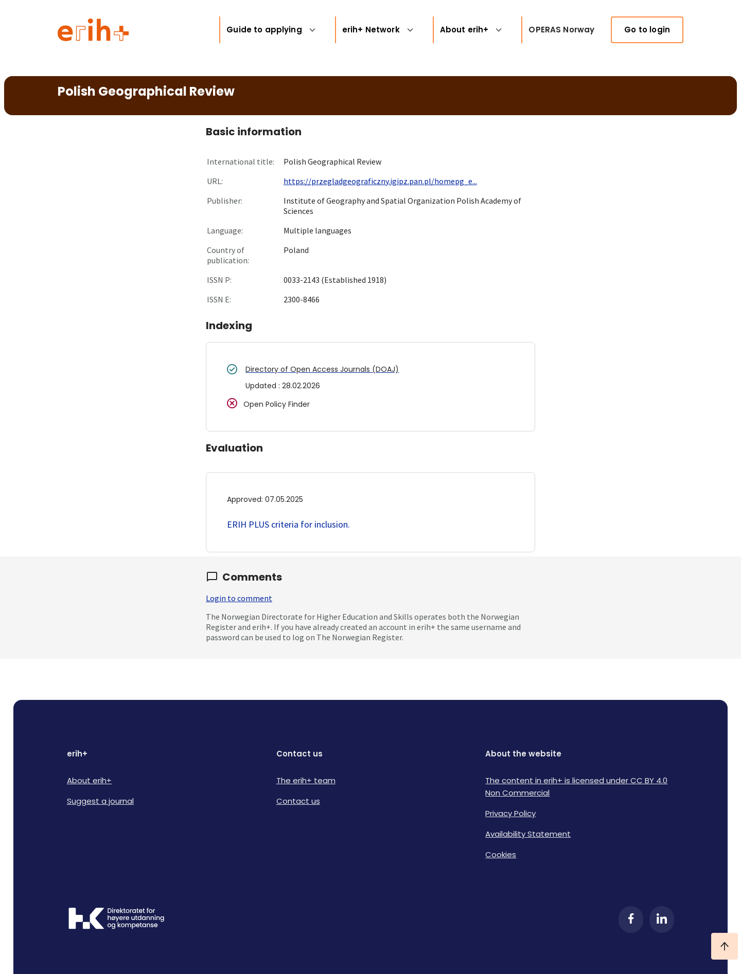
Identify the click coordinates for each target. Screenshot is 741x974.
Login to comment (239, 598)
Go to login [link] (647, 29)
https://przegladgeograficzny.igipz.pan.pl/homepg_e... (380, 181)
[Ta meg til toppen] (724, 946)
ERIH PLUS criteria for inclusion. (288, 524)
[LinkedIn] (661, 919)
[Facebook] (631, 919)
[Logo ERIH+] (93, 30)
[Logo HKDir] (116, 919)
